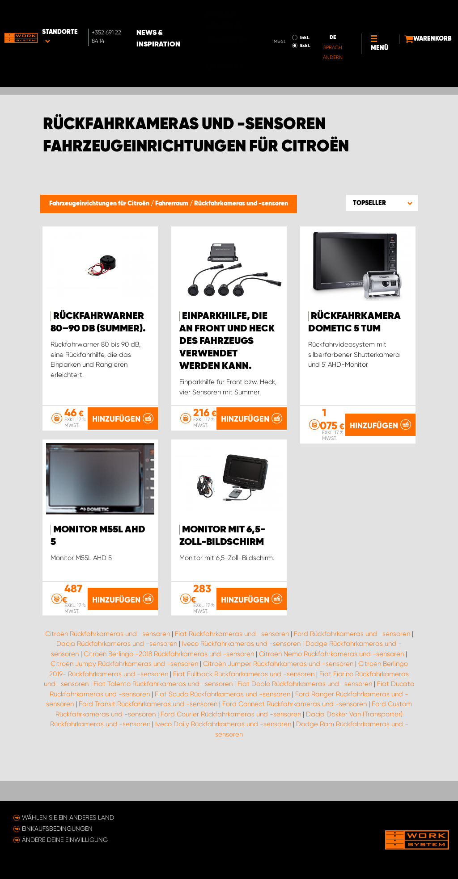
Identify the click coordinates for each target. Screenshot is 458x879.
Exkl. (274, 20)
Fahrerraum (172, 204)
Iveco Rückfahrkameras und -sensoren (241, 682)
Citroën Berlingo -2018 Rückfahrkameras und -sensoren (169, 692)
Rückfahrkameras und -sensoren (241, 204)
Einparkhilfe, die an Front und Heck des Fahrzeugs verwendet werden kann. (227, 341)
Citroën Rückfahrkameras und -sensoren (107, 672)
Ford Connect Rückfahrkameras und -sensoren (294, 742)
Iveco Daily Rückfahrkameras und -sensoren (223, 762)
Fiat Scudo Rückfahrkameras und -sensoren (222, 732)
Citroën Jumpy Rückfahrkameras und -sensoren (124, 702)
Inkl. (273, 12)
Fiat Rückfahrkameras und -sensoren (232, 672)
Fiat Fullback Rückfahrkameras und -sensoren (243, 712)
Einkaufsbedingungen (57, 828)
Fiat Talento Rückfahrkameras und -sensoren (163, 722)
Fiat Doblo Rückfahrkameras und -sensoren (304, 722)
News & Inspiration (193, 13)
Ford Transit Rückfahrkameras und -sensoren (148, 742)
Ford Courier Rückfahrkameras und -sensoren (231, 752)
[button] (382, 203)
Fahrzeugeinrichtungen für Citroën (100, 204)
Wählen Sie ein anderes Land (68, 817)
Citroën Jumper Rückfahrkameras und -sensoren (278, 702)
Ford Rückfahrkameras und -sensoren (352, 672)
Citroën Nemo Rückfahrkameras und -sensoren (331, 692)
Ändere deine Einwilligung (65, 839)
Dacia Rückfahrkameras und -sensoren (116, 682)
